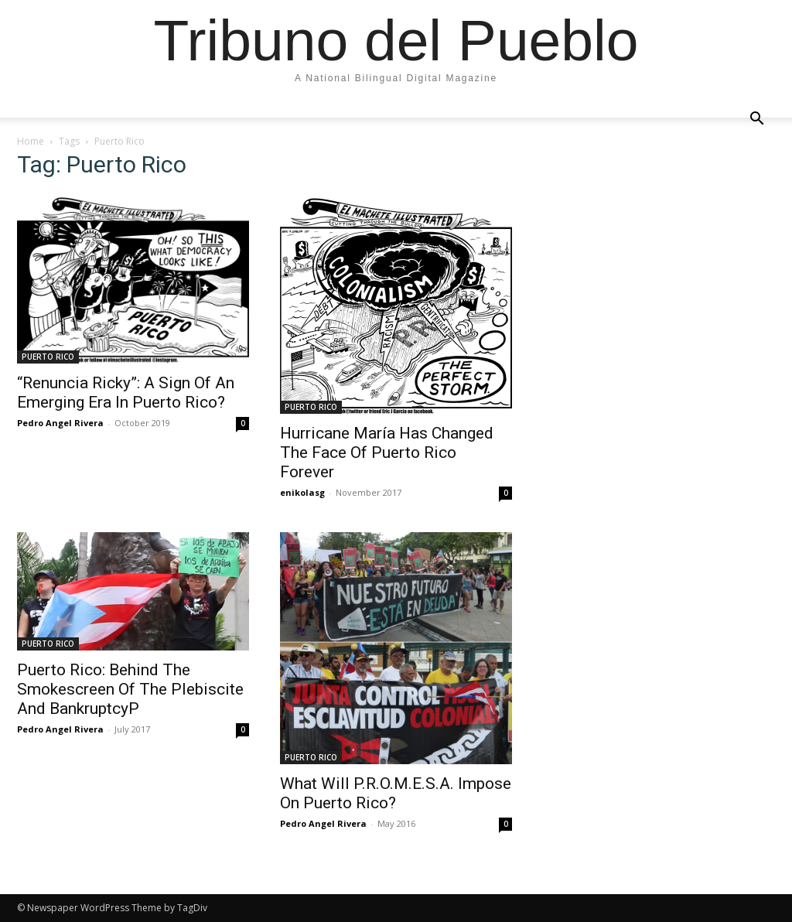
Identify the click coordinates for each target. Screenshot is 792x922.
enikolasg (302, 492)
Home (30, 141)
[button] (756, 119)
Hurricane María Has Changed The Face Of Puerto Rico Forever (386, 452)
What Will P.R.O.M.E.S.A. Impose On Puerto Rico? (395, 793)
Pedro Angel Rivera (60, 423)
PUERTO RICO (48, 356)
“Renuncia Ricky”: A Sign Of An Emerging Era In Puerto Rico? (125, 392)
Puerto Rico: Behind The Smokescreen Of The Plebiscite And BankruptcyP (130, 689)
